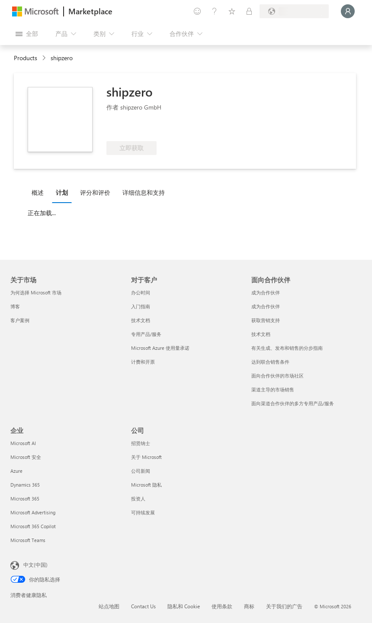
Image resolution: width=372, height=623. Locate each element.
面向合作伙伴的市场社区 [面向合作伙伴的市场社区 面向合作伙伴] (277, 375)
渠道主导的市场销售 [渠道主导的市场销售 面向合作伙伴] (272, 389)
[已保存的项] (232, 11)
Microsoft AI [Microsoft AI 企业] (23, 443)
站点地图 (109, 606)
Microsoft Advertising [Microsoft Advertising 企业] (32, 512)
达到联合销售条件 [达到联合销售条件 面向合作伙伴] (270, 361)
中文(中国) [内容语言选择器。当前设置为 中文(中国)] (35, 564)
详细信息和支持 (143, 192)
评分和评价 (95, 192)
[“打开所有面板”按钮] (27, 34)
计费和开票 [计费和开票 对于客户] (143, 361)
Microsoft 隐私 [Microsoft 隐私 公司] (146, 484)
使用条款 (222, 606)
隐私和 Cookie (183, 606)
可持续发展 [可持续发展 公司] (143, 512)
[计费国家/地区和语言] (294, 11)
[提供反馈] (197, 11)
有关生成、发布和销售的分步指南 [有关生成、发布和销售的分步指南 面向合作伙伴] (287, 348)
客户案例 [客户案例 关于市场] (19, 320)
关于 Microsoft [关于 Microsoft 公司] (146, 457)
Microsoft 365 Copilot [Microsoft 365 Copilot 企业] (33, 526)
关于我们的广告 (284, 606)
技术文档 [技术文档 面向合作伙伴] (260, 334)
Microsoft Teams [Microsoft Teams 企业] (27, 540)
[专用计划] (249, 11)
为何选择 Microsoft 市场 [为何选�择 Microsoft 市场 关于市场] (35, 292)
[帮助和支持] (214, 11)
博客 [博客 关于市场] (15, 306)
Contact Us (143, 606)
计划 (62, 192)
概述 (38, 192)
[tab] (40, 192)
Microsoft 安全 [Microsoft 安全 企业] (25, 457)
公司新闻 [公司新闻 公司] (140, 471)
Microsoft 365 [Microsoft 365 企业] (24, 498)
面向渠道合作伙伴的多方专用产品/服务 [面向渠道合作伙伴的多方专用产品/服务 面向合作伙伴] (292, 403)
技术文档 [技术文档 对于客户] (140, 320)
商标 (249, 606)
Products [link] (25, 58)
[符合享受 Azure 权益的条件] (141, 128)
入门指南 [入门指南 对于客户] (140, 306)
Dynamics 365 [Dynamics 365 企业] (25, 484)
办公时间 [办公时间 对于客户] (140, 292)
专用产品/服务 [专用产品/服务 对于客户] (146, 334)
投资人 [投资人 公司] (138, 498)
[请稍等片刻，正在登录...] (348, 11)
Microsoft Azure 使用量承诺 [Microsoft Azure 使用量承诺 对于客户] (160, 348)
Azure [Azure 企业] (16, 471)
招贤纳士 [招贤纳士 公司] (140, 443)
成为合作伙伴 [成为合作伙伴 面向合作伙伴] (265, 292)
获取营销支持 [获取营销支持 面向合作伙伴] (265, 320)
